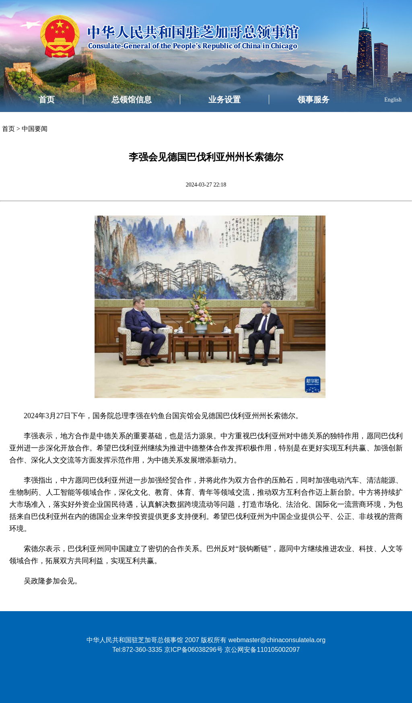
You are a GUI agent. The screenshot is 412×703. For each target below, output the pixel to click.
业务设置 (224, 99)
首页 (47, 99)
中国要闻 (34, 128)
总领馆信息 (131, 99)
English (393, 100)
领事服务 (313, 99)
